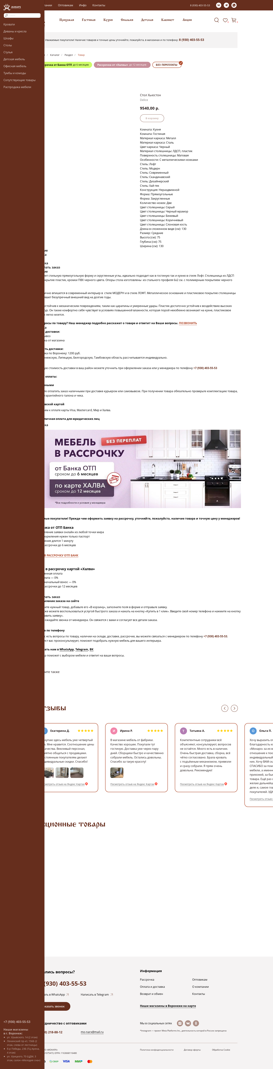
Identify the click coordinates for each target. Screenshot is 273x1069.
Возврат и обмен (151, 994)
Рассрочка (147, 979)
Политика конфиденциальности (157, 1049)
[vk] (218, 5)
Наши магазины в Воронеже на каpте (168, 1006)
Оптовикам (65, 5)
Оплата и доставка (152, 987)
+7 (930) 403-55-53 (16, 1022)
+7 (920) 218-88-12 (49, 1032)
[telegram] (226, 5)
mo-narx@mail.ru (92, 1032)
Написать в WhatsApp (50, 994)
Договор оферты (192, 1049)
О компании (200, 987)
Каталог (55, 55)
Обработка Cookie (221, 1049)
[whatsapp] (234, 5)
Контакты (98, 5)
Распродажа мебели (17, 87)
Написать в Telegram (95, 994)
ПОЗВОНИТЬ (188, 323)
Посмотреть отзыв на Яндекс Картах (63, 784)
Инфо (83, 5)
